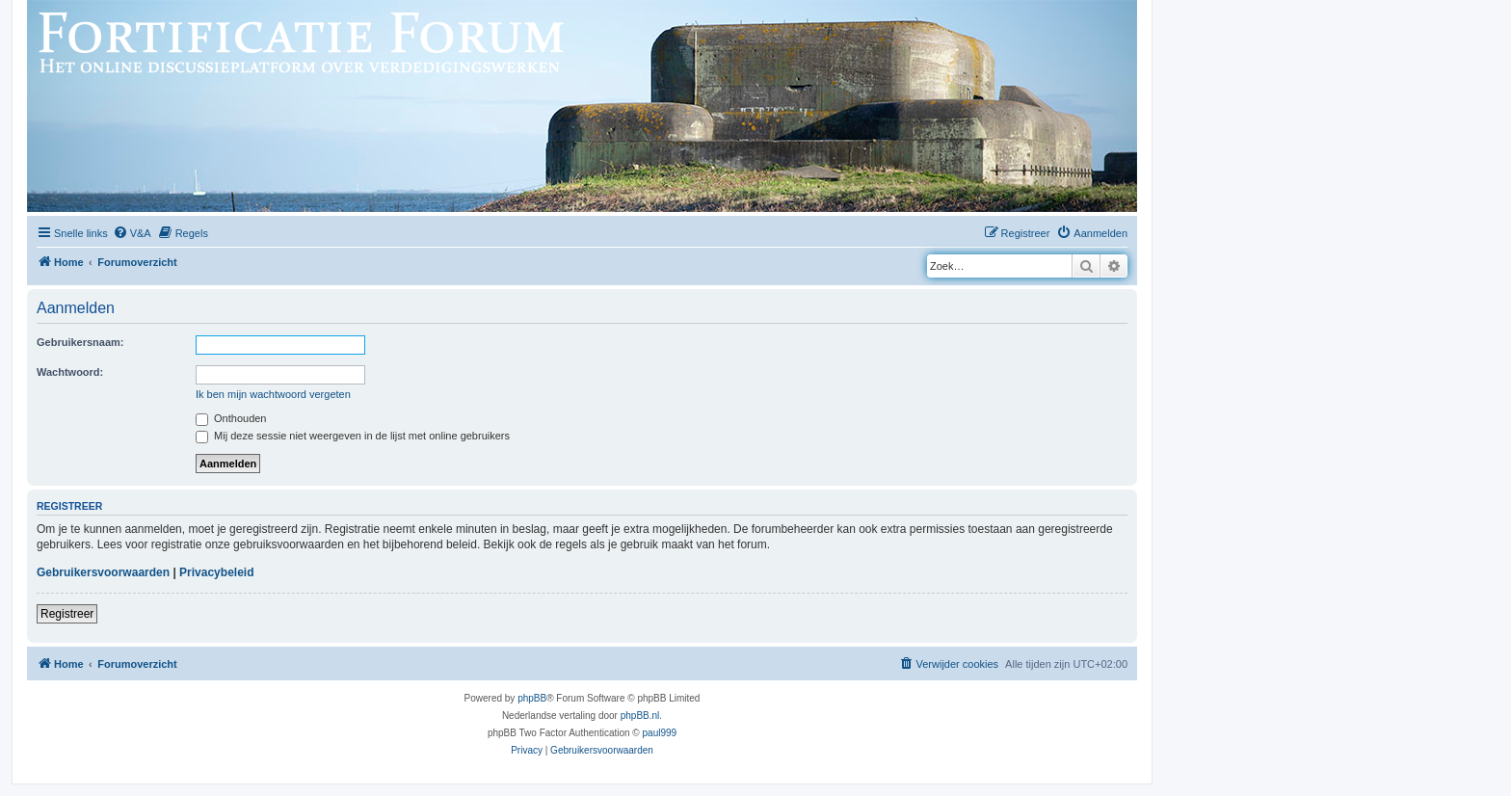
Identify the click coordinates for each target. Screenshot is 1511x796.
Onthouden (231, 418)
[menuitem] (132, 233)
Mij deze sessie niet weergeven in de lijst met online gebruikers (353, 435)
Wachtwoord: (70, 372)
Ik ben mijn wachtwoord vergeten (273, 394)
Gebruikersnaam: (80, 342)
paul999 (660, 733)
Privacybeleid (216, 572)
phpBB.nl (640, 715)
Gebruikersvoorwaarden (103, 572)
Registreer (66, 614)
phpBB (531, 698)
